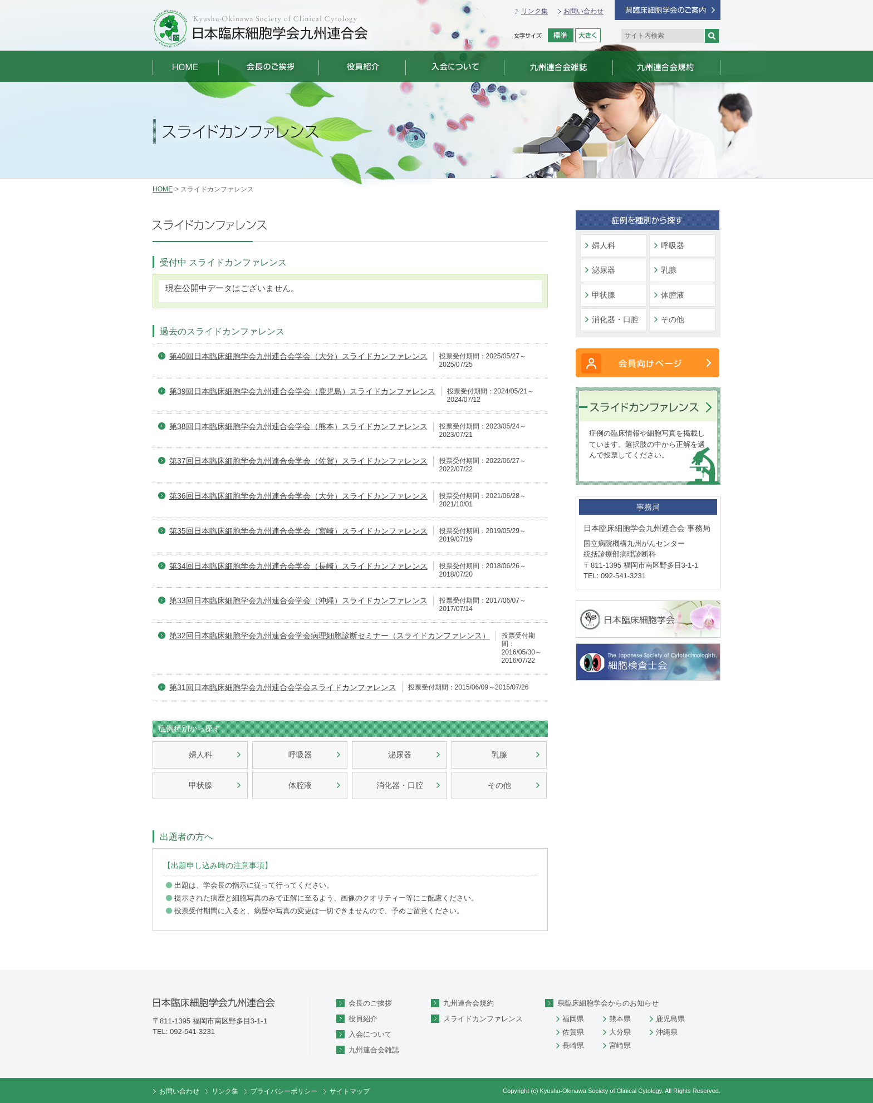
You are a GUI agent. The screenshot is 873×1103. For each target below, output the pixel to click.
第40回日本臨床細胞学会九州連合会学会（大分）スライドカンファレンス (298, 356)
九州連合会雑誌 (374, 1050)
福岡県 (573, 1019)
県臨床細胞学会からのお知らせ (608, 1003)
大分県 (620, 1032)
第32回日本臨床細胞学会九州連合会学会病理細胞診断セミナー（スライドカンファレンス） (329, 635)
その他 (499, 785)
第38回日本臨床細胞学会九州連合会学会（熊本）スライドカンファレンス (298, 426)
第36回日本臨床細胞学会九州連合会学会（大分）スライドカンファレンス (298, 495)
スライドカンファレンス (483, 1019)
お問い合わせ (583, 11)
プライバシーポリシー (284, 1091)
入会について (370, 1034)
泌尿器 (399, 754)
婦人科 (200, 754)
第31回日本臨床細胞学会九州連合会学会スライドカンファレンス (282, 687)
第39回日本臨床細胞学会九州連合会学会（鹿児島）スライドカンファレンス (302, 391)
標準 (560, 35)
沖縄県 (667, 1032)
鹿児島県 (670, 1019)
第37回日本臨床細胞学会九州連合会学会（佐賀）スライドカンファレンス (298, 460)
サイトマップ (350, 1091)
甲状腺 (200, 785)
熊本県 (620, 1019)
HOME (163, 189)
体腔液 (300, 785)
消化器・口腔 (399, 785)
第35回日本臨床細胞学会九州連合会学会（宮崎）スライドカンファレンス (298, 530)
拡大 (588, 35)
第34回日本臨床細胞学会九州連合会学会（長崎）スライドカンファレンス (298, 566)
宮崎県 (620, 1045)
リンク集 (534, 11)
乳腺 (499, 754)
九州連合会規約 (468, 1003)
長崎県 (573, 1045)
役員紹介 (363, 1019)
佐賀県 (573, 1032)
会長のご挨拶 (370, 1003)
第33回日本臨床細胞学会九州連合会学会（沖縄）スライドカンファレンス (298, 600)
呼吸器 (300, 754)
